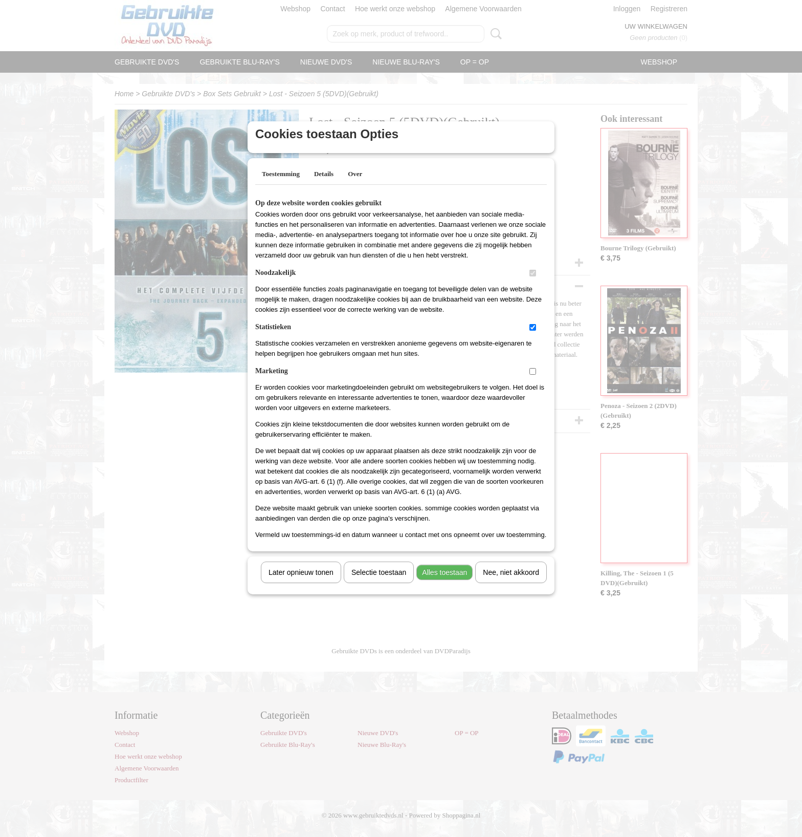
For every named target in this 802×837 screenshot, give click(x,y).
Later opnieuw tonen (301, 586)
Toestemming (281, 187)
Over (355, 187)
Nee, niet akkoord (511, 586)
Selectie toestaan (378, 586)
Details (323, 187)
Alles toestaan (444, 586)
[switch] (532, 286)
